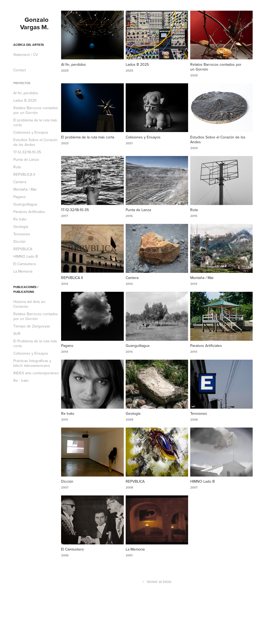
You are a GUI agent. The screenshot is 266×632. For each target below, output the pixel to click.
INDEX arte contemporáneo (36, 373)
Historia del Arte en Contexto (29, 304)
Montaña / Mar (25, 189)
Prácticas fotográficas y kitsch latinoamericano (32, 363)
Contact (19, 70)
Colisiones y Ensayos (30, 132)
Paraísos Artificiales (29, 211)
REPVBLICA (22, 249)
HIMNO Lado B (25, 256)
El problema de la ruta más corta (35, 122)
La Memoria (22, 271)
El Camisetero (24, 263)
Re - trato (21, 380)
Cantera (19, 181)
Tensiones (21, 234)
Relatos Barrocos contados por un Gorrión (35, 110)
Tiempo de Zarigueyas (31, 326)
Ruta (17, 167)
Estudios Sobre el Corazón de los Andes (35, 142)
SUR (17, 333)
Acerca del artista (28, 45)
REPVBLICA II (24, 174)
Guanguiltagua (25, 204)
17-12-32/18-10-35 (27, 152)
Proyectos (21, 83)
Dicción (19, 241)
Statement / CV (25, 54)
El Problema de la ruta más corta (35, 343)
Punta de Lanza (26, 159)
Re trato (19, 219)
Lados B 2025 (25, 100)
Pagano (19, 196)
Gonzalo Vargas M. (35, 23)
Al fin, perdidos (25, 93)
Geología (20, 226)
